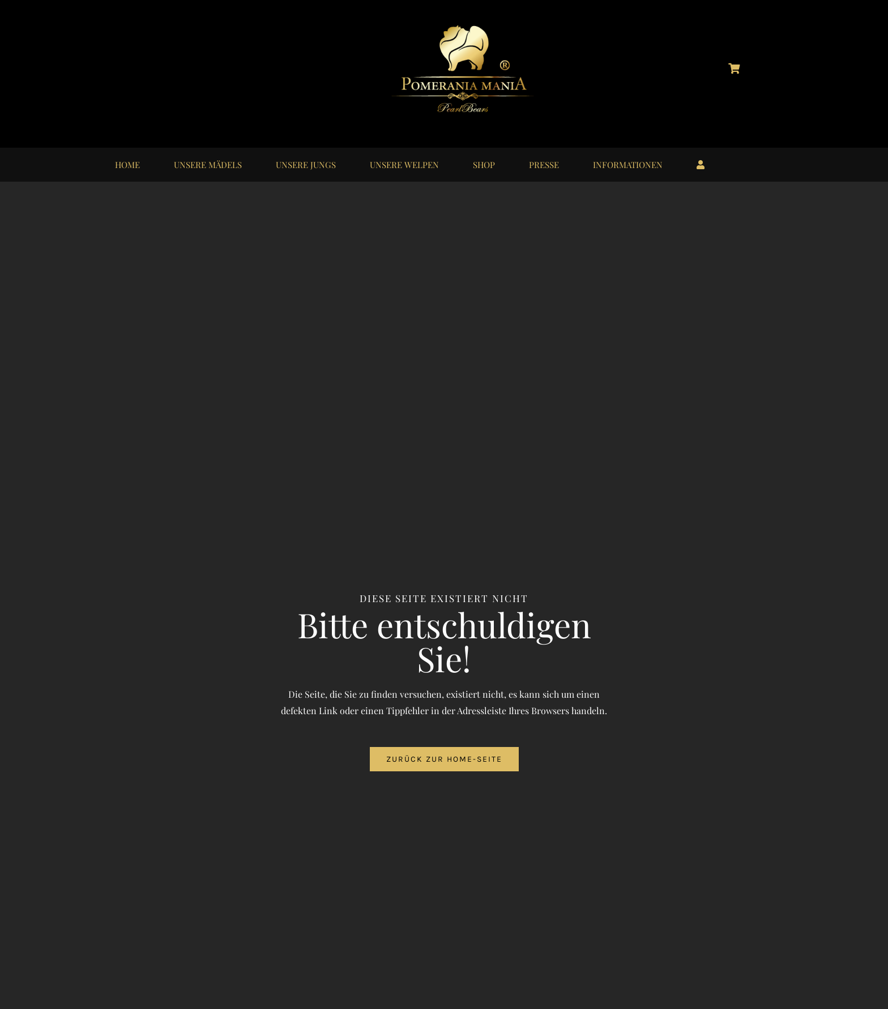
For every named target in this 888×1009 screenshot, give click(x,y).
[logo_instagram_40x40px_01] (150, 61)
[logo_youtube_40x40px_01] (207, 61)
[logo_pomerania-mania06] (472, 27)
